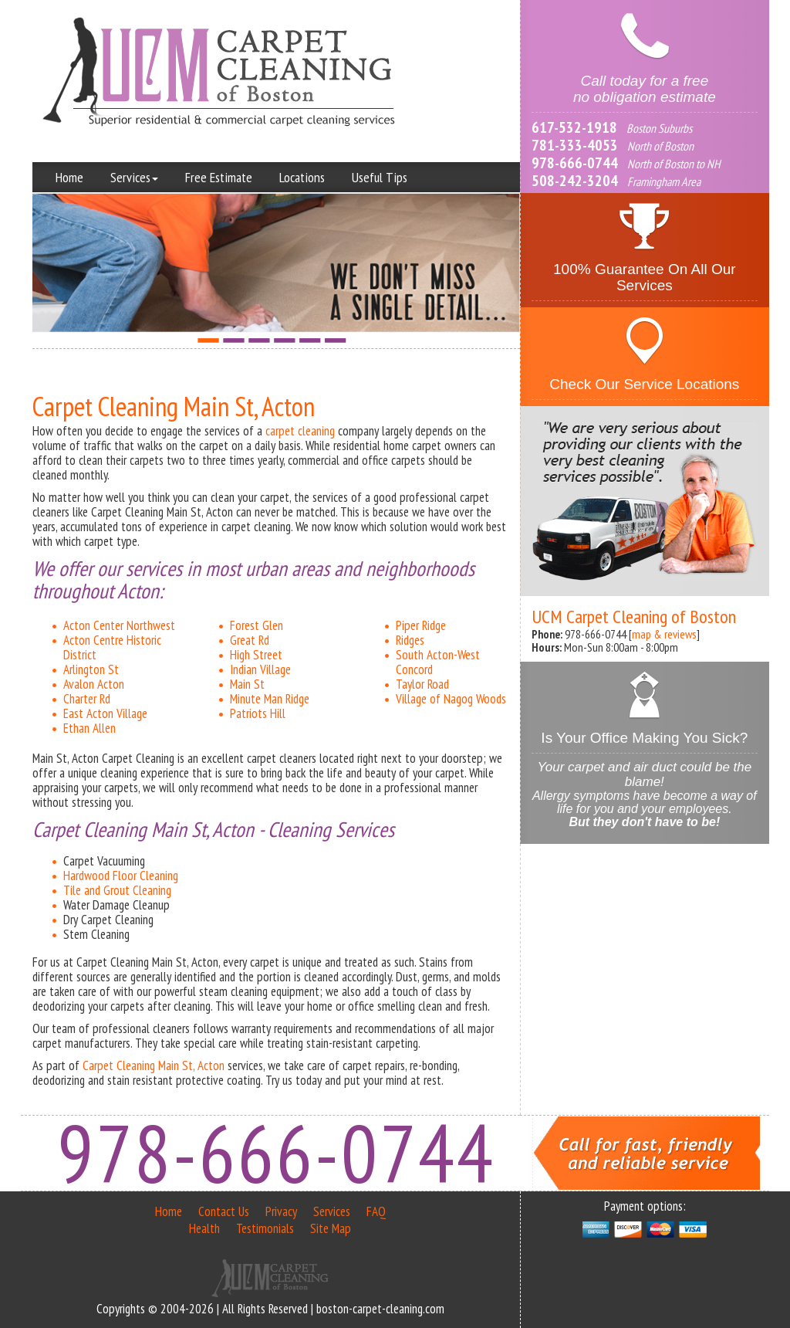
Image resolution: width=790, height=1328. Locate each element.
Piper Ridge (421, 625)
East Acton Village (105, 713)
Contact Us (223, 1211)
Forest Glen (256, 625)
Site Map (330, 1228)
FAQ (376, 1211)
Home (69, 177)
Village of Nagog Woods (451, 698)
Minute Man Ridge (269, 698)
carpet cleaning (300, 430)
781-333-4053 (575, 145)
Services (134, 177)
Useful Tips (379, 177)
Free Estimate (218, 177)
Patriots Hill (257, 713)
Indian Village (260, 669)
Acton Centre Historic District (112, 647)
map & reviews (664, 634)
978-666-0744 (575, 163)
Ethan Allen (89, 728)
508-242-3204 (575, 181)
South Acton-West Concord (438, 662)
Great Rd (249, 640)
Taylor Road (422, 684)
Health (204, 1228)
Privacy (281, 1211)
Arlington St (91, 669)
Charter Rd (86, 698)
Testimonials (265, 1228)
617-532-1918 (574, 127)
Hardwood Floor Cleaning (120, 875)
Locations (302, 177)
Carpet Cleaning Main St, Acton (154, 1065)
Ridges (410, 640)
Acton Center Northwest (119, 625)
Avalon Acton (93, 684)
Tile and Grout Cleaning (117, 890)
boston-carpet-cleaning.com (380, 1308)
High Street (256, 654)
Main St (247, 684)
